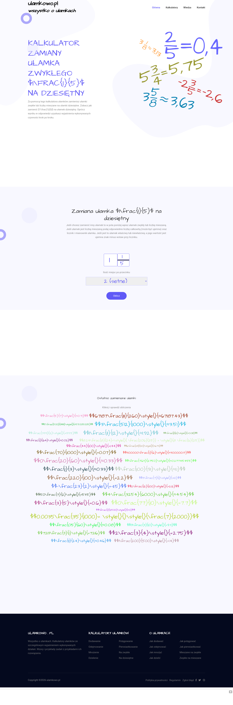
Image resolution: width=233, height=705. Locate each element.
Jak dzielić (154, 658)
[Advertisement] (116, 164)
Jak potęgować (188, 641)
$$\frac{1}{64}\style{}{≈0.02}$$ (49, 440)
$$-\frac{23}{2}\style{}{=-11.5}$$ (88, 486)
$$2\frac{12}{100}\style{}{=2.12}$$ (153, 486)
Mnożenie (94, 652)
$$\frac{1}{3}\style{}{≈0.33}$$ (78, 469)
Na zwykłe (124, 652)
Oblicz (116, 295)
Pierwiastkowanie (128, 646)
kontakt (201, 7)
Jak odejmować (157, 646)
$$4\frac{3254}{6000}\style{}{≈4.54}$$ (148, 494)
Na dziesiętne (126, 658)
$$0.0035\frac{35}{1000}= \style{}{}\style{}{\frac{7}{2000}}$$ (114, 517)
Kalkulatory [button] (172, 7)
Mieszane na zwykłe (190, 652)
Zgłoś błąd (188, 680)
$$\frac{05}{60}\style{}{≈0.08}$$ (85, 525)
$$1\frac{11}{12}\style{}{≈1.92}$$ (120, 433)
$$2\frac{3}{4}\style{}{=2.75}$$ (151, 533)
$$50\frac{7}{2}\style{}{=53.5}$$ (65, 494)
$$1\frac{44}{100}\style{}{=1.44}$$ (93, 446)
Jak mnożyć (155, 652)
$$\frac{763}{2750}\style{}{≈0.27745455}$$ (160, 461)
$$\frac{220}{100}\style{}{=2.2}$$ (90, 478)
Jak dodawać (156, 641)
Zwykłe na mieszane (190, 658)
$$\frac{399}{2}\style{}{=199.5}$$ (53, 433)
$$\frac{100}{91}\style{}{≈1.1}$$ (150, 469)
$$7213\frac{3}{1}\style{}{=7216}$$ (71, 533)
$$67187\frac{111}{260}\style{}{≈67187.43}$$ (138, 416)
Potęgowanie (126, 641)
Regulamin (175, 680)
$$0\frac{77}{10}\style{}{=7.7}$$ (154, 503)
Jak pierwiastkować (190, 646)
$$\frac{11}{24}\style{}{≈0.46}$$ (81, 541)
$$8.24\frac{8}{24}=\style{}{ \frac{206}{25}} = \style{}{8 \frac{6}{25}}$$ (142, 440)
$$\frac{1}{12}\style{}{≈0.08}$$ (180, 433)
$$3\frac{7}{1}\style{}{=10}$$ (160, 478)
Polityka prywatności (157, 680)
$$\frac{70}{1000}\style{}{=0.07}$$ (76, 452)
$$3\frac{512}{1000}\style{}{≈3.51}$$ (140, 424)
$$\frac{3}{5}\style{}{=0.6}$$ (71, 503)
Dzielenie (93, 658)
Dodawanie (94, 641)
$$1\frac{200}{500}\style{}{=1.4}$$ (146, 541)
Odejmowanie (96, 646)
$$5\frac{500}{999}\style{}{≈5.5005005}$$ (67, 424)
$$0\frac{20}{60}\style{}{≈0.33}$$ (78, 461)
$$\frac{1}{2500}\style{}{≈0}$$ (115, 510)
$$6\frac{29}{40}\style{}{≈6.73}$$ (143, 446)
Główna (156, 7)
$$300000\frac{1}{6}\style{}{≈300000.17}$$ (157, 453)
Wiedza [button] (187, 7)
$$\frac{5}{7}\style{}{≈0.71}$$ (64, 416)
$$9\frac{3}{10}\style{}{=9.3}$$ (152, 525)
